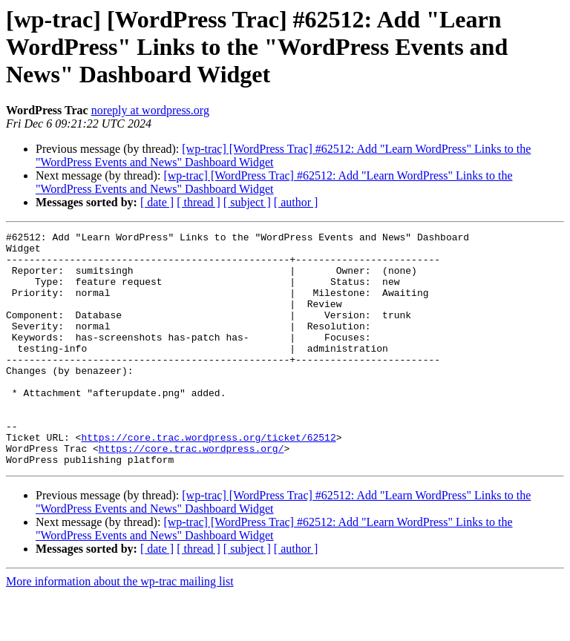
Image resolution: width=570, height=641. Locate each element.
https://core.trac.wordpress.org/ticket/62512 (208, 479)
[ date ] (157, 202)
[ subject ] (247, 202)
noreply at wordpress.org (150, 110)
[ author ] (296, 202)
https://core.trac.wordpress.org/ (191, 492)
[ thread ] (198, 202)
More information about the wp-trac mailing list (120, 628)
